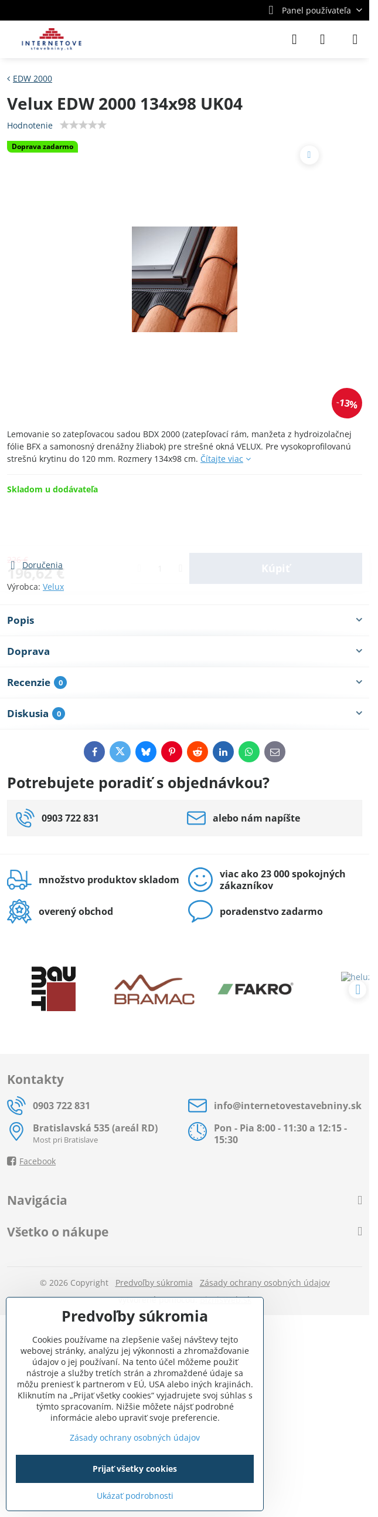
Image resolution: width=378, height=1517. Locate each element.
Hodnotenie (30, 125)
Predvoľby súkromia (154, 1282)
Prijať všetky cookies (135, 1468)
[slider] (83, 125)
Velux (53, 586)
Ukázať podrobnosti (135, 1495)
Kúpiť (275, 526)
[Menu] (355, 39)
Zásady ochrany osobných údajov (265, 1282)
